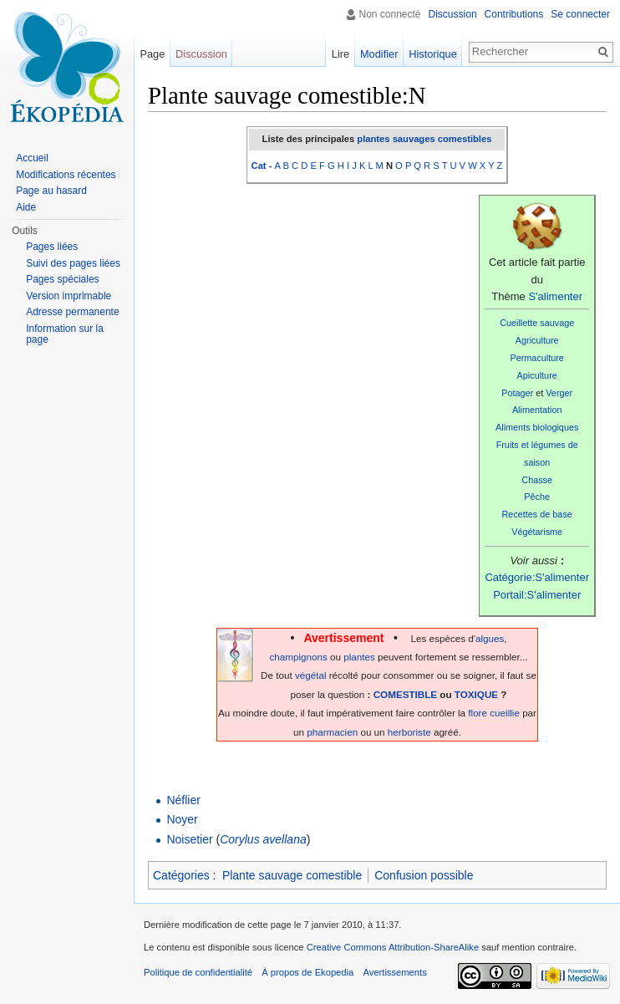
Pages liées (52, 246)
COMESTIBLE (405, 694)
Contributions (514, 14)
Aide (26, 207)
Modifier (379, 54)
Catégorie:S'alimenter (537, 577)
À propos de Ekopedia (307, 972)
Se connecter (580, 14)
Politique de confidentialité (198, 972)
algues (489, 638)
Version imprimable (68, 296)
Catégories (181, 875)
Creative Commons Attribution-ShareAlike (393, 947)
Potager (517, 393)
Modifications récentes (65, 175)
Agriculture (537, 340)
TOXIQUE (476, 694)
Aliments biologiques (536, 427)
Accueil (32, 158)
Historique (433, 54)
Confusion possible (423, 875)
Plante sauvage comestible (292, 875)
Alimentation (537, 410)
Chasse (536, 480)
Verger (559, 393)
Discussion (453, 14)
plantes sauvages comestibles (424, 139)
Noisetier (189, 839)
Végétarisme (536, 532)
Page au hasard (51, 190)
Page (152, 54)
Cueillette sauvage (537, 323)
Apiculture (537, 375)
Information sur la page (65, 334)
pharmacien (332, 731)
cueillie (505, 712)
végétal (311, 675)
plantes (359, 656)
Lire (340, 54)
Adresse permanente (72, 312)
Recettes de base (537, 514)
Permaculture (536, 358)
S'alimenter (555, 296)
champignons (298, 656)
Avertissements (394, 972)
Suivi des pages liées (73, 263)
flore (477, 712)
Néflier (183, 800)
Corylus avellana (263, 839)
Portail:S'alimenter (537, 595)
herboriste (409, 731)
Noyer (181, 819)
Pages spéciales (62, 279)
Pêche (537, 497)
